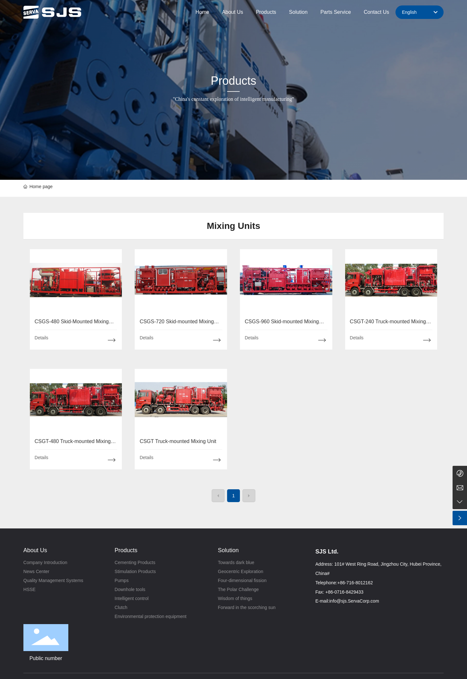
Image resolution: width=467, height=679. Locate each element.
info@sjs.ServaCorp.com (354, 601)
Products (233, 80)
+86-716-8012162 (355, 582)
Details (41, 337)
